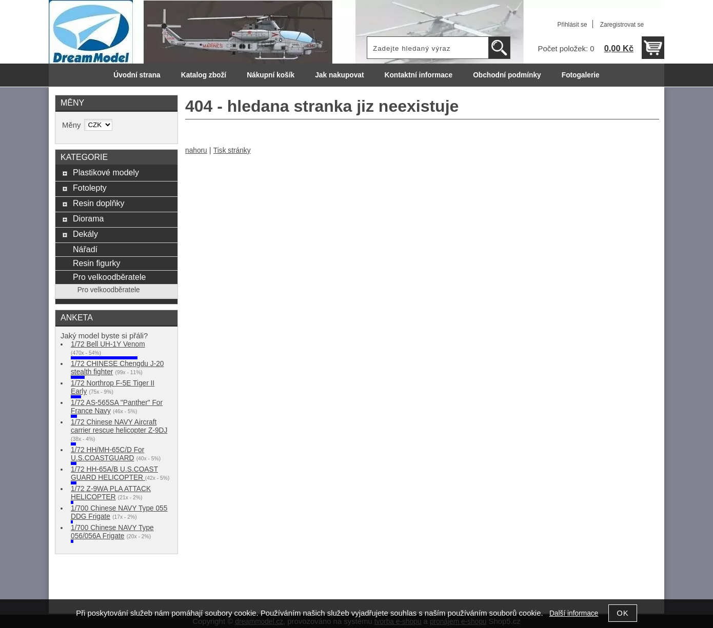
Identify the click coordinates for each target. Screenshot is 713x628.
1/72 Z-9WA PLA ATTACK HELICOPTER (111, 493)
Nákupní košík (270, 75)
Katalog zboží (203, 75)
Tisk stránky (232, 150)
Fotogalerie (581, 75)
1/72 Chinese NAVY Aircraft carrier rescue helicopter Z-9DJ (119, 426)
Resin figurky (97, 263)
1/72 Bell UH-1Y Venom (108, 344)
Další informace (573, 613)
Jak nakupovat (339, 75)
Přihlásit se (572, 24)
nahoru (196, 150)
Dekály (85, 233)
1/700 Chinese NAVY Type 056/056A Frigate (112, 532)
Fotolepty (90, 187)
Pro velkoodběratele (109, 276)
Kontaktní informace (419, 75)
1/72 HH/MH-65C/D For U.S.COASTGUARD (107, 454)
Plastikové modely (106, 172)
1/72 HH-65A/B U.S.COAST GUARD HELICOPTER (114, 473)
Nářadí (85, 249)
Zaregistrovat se (622, 24)
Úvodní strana (136, 75)
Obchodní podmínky (507, 75)
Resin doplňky (99, 203)
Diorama (88, 218)
